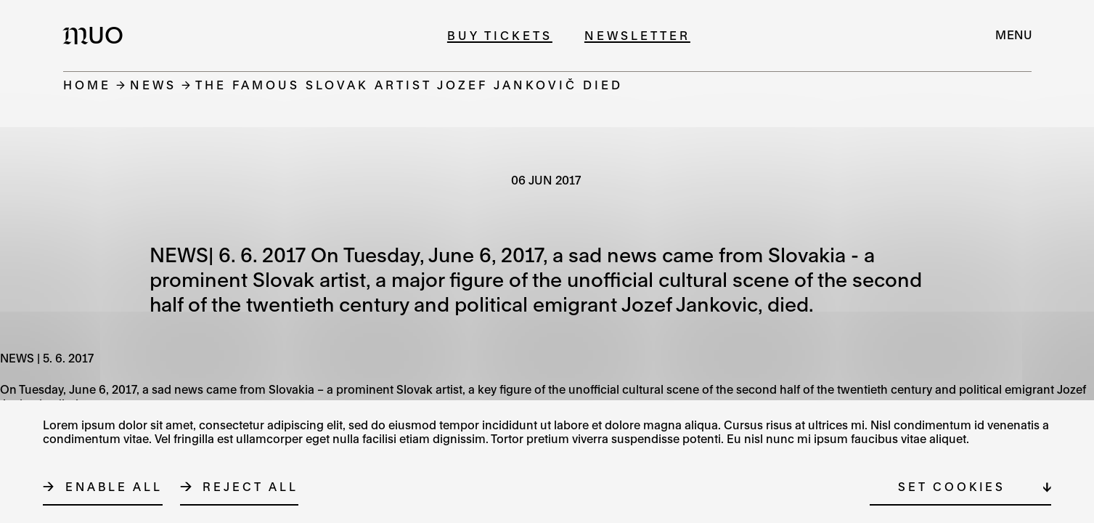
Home (87, 85)
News (153, 85)
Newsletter (637, 35)
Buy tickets (499, 35)
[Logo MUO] (97, 34)
